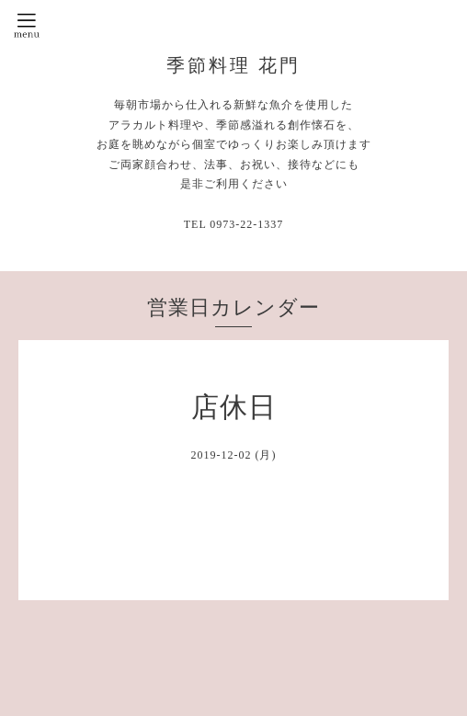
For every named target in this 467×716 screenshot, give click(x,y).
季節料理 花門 (233, 65)
